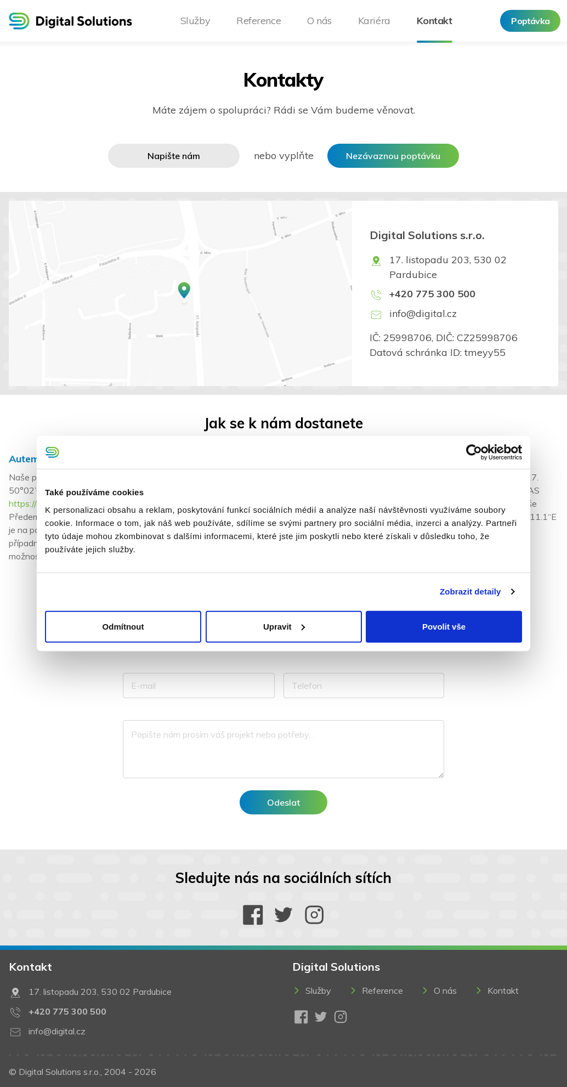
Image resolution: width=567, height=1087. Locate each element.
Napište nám (174, 155)
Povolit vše (444, 626)
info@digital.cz (423, 313)
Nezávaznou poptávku (393, 155)
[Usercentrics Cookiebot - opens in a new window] (474, 452)
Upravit (284, 626)
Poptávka (530, 20)
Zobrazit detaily (470, 591)
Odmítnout (123, 626)
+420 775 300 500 (432, 293)
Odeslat (283, 802)
